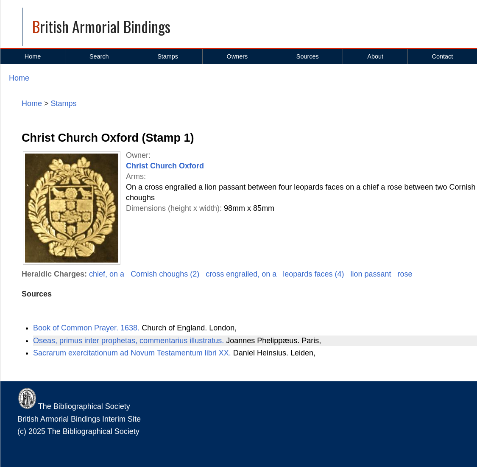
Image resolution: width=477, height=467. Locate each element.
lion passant (370, 274)
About (375, 56)
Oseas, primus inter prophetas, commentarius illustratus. (129, 340)
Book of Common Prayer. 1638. (87, 328)
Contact (442, 56)
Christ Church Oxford (165, 166)
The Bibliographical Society (73, 406)
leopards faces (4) (313, 274)
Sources (307, 56)
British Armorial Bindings (101, 26)
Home (33, 56)
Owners (237, 56)
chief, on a (106, 274)
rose (404, 274)
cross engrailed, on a (241, 274)
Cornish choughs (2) (165, 274)
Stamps (167, 56)
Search (99, 56)
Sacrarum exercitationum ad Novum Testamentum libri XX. (133, 353)
